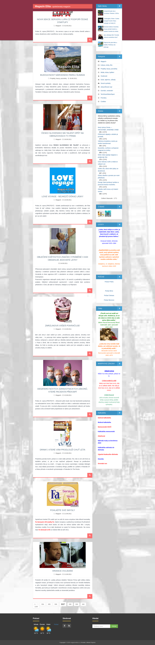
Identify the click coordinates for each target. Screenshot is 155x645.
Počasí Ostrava (109, 295)
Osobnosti (104, 76)
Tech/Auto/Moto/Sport (108, 94)
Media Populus (90, 642)
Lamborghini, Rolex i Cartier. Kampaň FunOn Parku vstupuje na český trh (111, 21)
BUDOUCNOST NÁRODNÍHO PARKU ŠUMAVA (62, 75)
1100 (36, 606)
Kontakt (83, 642)
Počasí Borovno (109, 300)
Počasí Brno (109, 291)
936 (56, 604)
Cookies (103, 101)
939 (76, 604)
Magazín (58, 26)
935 (49, 604)
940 (83, 604)
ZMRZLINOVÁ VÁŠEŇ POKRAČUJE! (62, 325)
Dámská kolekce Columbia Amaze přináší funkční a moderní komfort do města (111, 29)
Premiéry (104, 98)
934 (43, 604)
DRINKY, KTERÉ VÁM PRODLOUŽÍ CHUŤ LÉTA (62, 450)
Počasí (56, 624)
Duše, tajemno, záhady (108, 79)
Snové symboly (106, 83)
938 (70, 604)
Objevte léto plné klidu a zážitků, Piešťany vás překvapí (110, 45)
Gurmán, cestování (107, 90)
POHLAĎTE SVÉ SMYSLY (62, 510)
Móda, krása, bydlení (107, 72)
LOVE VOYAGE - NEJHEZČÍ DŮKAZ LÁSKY (62, 196)
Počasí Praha (109, 282)
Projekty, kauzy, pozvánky (58, 78)
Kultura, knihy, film (106, 65)
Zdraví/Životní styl (106, 87)
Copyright (62, 642)
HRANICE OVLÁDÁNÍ (62, 571)
